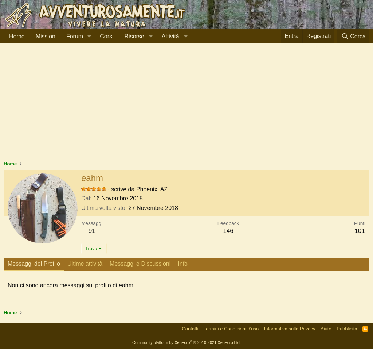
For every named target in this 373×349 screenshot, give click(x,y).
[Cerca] (353, 36)
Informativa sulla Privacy (289, 328)
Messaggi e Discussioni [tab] (140, 264)
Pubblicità (347, 328)
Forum (74, 36)
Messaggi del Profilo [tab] (34, 264)
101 (359, 230)
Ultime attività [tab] (84, 264)
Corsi (106, 36)
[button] (89, 36)
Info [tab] (183, 264)
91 (92, 230)
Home (17, 36)
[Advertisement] (186, 105)
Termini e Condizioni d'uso (231, 328)
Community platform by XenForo (186, 342)
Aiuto (326, 328)
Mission (45, 36)
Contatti (190, 328)
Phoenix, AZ (152, 189)
